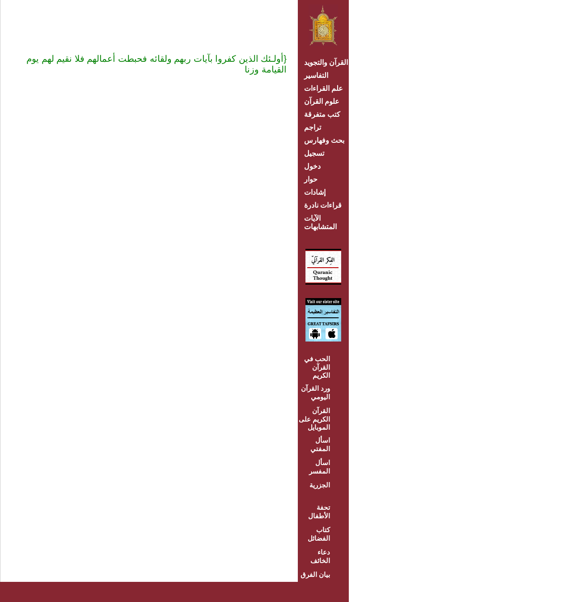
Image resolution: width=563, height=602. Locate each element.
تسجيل (314, 153)
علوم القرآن (321, 101)
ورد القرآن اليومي (315, 392)
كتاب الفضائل (319, 534)
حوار (310, 179)
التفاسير (316, 75)
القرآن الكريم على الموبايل (314, 419)
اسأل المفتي (320, 444)
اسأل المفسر (319, 467)
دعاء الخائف (320, 556)
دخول (312, 166)
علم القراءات (323, 88)
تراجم (312, 127)
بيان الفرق (315, 574)
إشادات (315, 192)
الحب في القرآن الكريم (317, 367)
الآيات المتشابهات (320, 222)
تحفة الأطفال (319, 512)
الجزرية (319, 485)
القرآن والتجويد (326, 62)
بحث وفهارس (326, 140)
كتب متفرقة (322, 114)
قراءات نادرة (323, 205)
